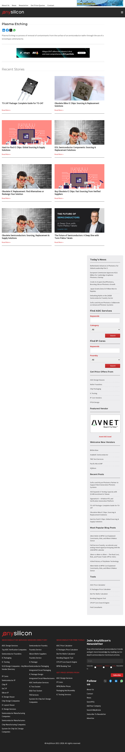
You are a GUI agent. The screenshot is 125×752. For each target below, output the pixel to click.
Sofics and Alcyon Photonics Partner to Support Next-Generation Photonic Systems (104, 484)
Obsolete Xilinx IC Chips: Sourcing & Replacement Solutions (77, 104)
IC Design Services (9, 709)
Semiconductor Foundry (38, 645)
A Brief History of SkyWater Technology (104, 561)
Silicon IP (5, 692)
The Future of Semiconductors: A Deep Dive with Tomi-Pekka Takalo (77, 236)
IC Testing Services (63, 694)
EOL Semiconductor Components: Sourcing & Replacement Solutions (75, 148)
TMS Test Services (97, 459)
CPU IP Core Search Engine (99, 603)
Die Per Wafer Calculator (99, 594)
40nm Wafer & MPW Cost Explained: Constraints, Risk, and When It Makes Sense (103, 568)
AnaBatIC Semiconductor (99, 455)
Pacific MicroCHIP (96, 464)
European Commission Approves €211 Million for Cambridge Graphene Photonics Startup (104, 274)
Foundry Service (35, 649)
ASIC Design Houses (97, 380)
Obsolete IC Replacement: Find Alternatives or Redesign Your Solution (23, 192)
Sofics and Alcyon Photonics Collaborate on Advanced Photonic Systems (105, 303)
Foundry (94, 355)
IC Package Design (36, 674)
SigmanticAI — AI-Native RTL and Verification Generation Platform (102, 500)
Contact (50, 5)
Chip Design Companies (11, 701)
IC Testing (93, 393)
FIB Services (34, 695)
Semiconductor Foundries (11, 654)
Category (94, 325)
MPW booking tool (63, 666)
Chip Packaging (95, 389)
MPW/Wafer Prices (63, 686)
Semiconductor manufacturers (13, 720)
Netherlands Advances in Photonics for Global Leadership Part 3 (104, 267)
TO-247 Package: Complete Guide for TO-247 (22, 103)
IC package (33, 662)
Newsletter (23, 5)
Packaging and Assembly (65, 690)
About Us (5, 5)
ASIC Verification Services (39, 682)
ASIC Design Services (10, 645)
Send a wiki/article (94, 710)
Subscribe (117, 675)
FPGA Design (94, 402)
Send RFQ (90, 702)
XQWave (93, 468)
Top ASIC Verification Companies (14, 649)
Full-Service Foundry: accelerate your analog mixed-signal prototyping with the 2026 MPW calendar (105, 547)
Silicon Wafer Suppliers (38, 654)
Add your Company (94, 706)
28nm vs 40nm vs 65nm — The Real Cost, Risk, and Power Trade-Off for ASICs (104, 555)
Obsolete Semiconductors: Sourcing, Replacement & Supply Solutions (25, 236)
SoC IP (4, 688)
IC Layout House (8, 705)
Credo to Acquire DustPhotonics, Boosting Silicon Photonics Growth (102, 283)
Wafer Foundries (96, 384)
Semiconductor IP (8, 680)
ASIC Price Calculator (97, 585)
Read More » (6, 110)
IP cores (5, 676)
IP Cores (59, 682)
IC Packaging (6, 658)
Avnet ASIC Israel (105, 437)
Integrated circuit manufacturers (42, 678)
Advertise (90, 718)
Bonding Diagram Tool (98, 598)
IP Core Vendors (96, 398)
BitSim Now (94, 450)
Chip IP (4, 684)
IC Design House (8, 697)
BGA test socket (35, 691)
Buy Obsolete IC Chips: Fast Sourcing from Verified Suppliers (77, 192)
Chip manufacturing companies (14, 724)
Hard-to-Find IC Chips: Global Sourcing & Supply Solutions (23, 148)
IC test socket (34, 686)
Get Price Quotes (38, 5)
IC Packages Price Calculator (100, 589)
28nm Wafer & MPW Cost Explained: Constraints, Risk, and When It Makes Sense (103, 538)
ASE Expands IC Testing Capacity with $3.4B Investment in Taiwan (103, 493)
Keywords (94, 316)
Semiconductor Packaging (39, 666)
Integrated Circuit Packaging (40, 670)
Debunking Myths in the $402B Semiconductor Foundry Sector (101, 296)
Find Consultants (96, 607)
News (14, 5)
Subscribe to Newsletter (96, 714)
